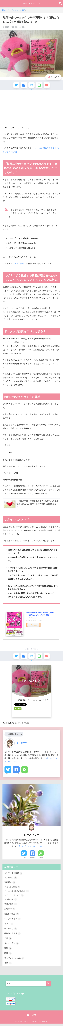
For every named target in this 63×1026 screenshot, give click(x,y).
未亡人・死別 (11, 945)
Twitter (8, 775)
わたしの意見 (11, 915)
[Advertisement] (31, 109)
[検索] (48, 986)
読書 (8, 955)
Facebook (16, 775)
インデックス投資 (22, 724)
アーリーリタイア (15, 896)
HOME (32, 1017)
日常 (8, 940)
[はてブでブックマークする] (31, 85)
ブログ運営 (11, 905)
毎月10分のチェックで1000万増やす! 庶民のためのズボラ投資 (40, 614)
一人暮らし (11, 930)
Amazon (34, 625)
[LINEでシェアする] (40, 85)
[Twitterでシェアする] (15, 85)
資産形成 (10, 883)
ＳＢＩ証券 (19, 264)
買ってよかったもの (14, 960)
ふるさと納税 (13, 888)
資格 (8, 965)
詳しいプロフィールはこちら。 (31, 848)
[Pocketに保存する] (48, 85)
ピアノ (9, 925)
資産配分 (12, 879)
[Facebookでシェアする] (23, 85)
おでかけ (10, 910)
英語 (8, 950)
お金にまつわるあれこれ (18, 892)
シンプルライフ (12, 920)
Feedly (25, 775)
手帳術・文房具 (12, 935)
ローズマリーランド (31, 3)
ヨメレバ (34, 618)
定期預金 (12, 901)
